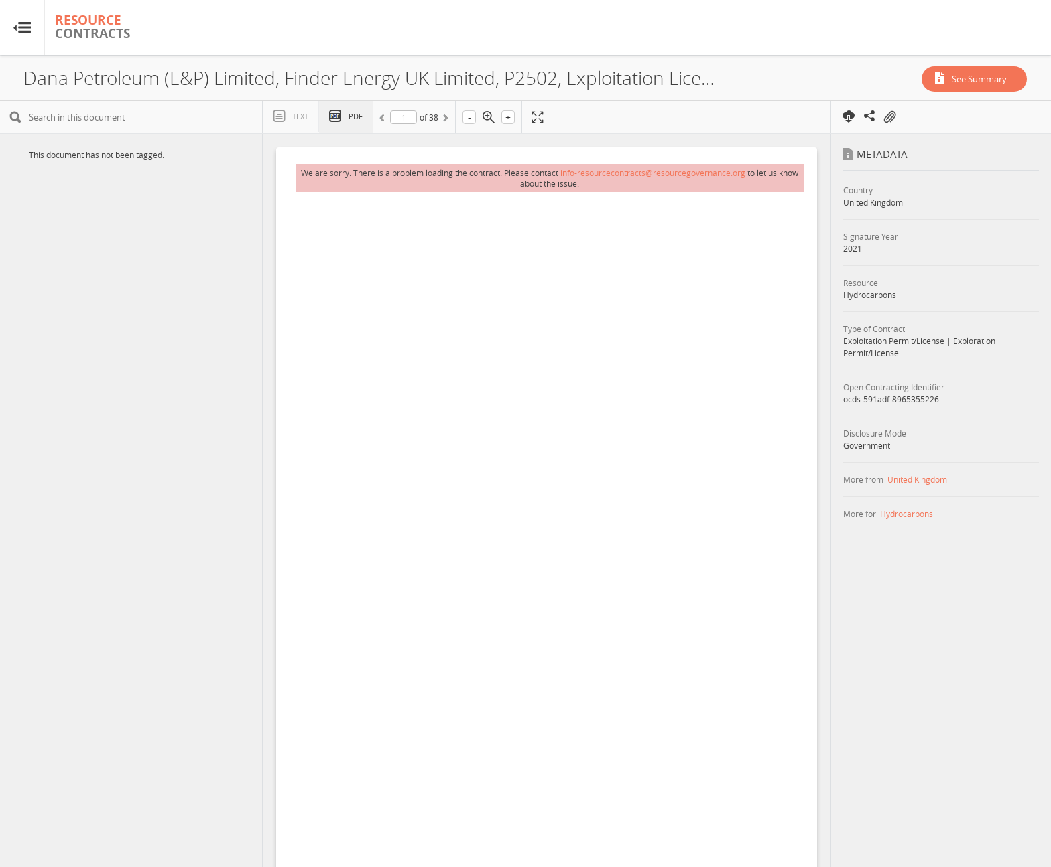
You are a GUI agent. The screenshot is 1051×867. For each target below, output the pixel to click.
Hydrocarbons (906, 513)
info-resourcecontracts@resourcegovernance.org (652, 172)
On (889, 117)
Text (300, 116)
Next (444, 120)
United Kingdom (917, 479)
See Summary (979, 79)
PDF (356, 116)
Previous (384, 120)
